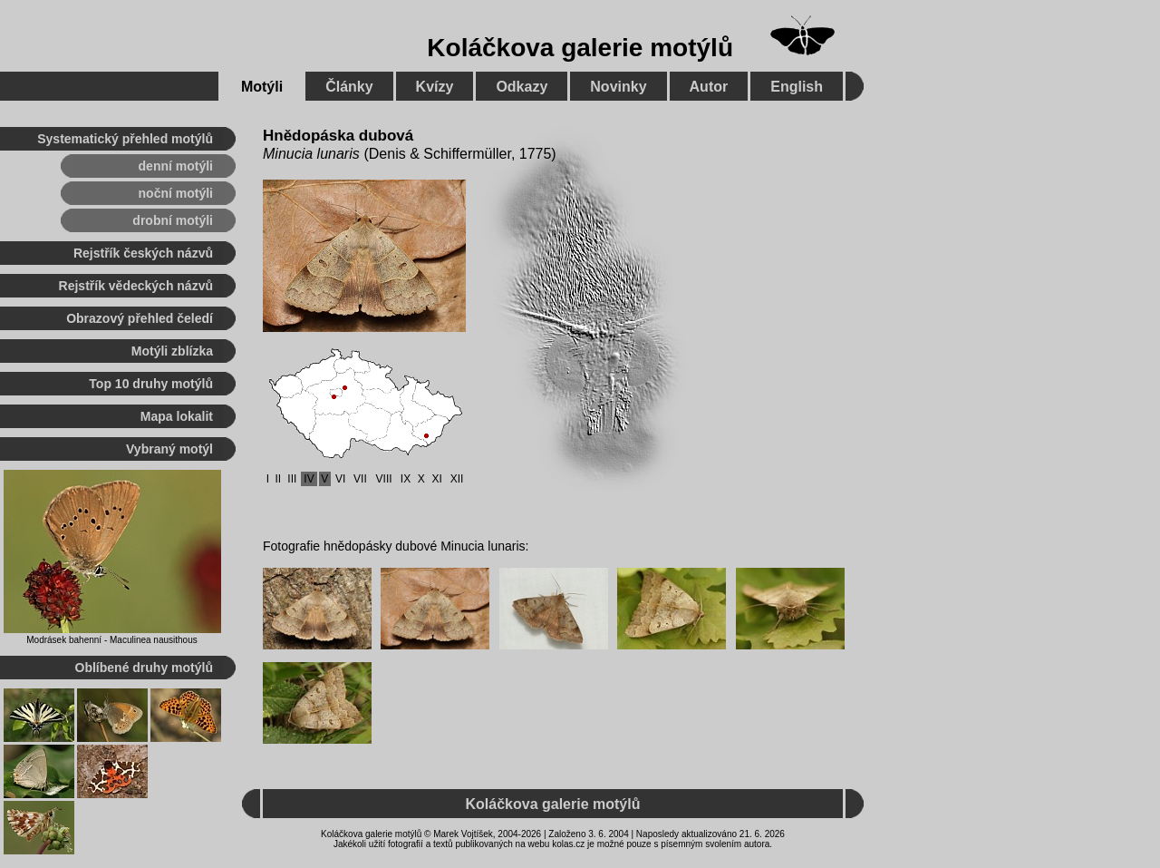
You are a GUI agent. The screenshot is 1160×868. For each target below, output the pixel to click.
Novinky (618, 86)
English (796, 86)
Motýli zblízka (172, 351)
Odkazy (521, 86)
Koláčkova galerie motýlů (580, 48)
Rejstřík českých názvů (143, 253)
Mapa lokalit (176, 416)
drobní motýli (172, 220)
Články (348, 86)
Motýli (262, 86)
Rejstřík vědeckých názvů (136, 285)
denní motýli (176, 166)
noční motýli (176, 193)
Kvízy (435, 86)
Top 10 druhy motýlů (151, 383)
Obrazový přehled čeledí (139, 318)
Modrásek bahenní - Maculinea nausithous (111, 640)
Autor (709, 86)
